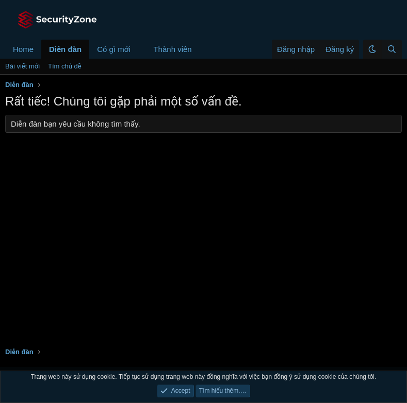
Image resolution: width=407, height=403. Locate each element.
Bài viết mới (22, 66)
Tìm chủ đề (65, 66)
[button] (138, 49)
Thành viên (172, 49)
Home (23, 49)
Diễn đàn (65, 49)
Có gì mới (113, 49)
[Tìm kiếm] (391, 49)
